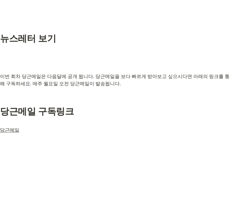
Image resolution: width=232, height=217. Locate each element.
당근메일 (9, 130)
